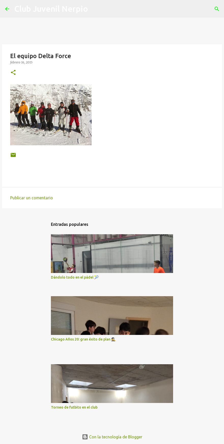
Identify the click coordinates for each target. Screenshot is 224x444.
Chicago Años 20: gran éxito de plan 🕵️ (83, 339)
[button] (13, 72)
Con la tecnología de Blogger (112, 437)
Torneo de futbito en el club (74, 407)
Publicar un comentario (31, 197)
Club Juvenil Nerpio (51, 8)
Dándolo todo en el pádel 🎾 (75, 277)
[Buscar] (95, 9)
